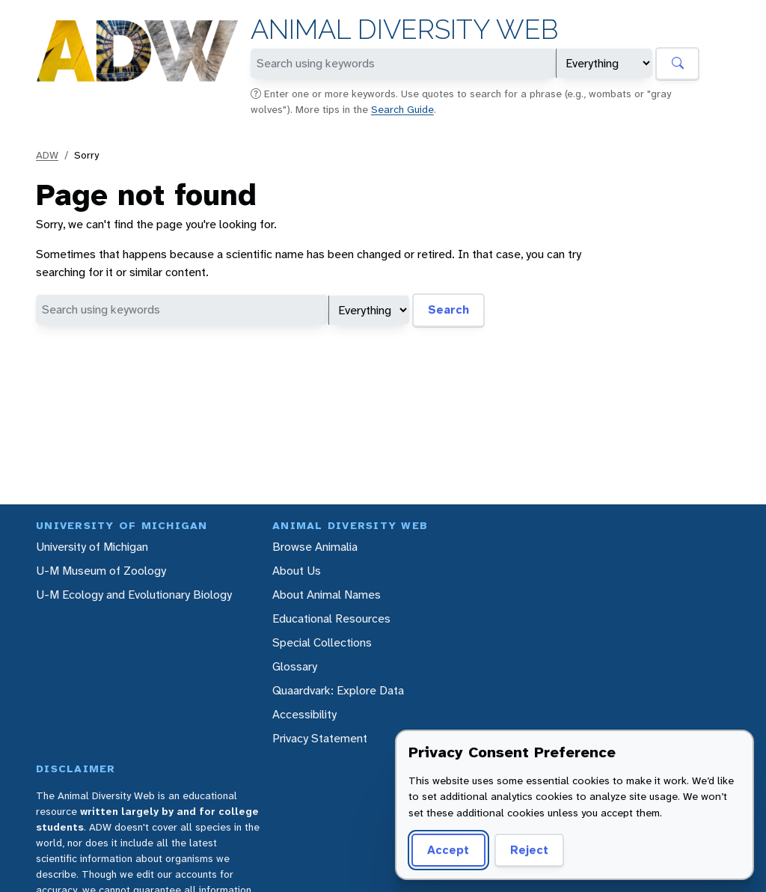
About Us (296, 570)
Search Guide (402, 109)
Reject (524, 850)
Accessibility (304, 714)
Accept (446, 850)
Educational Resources (331, 618)
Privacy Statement (319, 738)
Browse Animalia (315, 547)
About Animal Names (326, 594)
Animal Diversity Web (404, 29)
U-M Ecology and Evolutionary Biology (134, 594)
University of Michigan (92, 547)
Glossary (294, 666)
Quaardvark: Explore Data (338, 690)
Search (448, 309)
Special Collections (322, 642)
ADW (47, 155)
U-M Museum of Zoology (101, 570)
